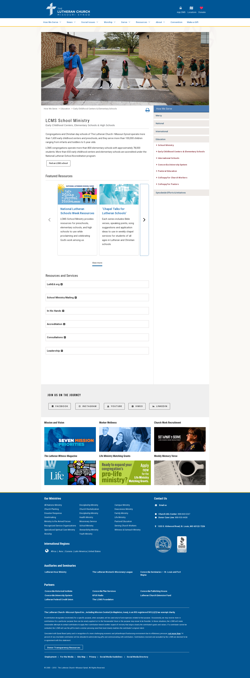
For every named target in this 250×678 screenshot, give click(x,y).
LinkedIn (159, 406)
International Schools (168, 158)
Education (65, 109)
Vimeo (137, 406)
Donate (202, 12)
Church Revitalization (89, 509)
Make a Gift (192, 22)
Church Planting (51, 509)
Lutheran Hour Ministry (55, 572)
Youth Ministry (85, 534)
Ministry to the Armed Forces (57, 521)
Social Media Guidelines (111, 657)
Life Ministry (120, 517)
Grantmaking (50, 517)
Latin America (80, 551)
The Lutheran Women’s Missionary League (112, 572)
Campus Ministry (122, 505)
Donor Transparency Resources (63, 647)
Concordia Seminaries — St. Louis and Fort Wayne (160, 573)
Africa (53, 551)
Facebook (59, 406)
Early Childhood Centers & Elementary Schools (95, 109)
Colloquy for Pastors (168, 184)
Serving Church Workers (125, 526)
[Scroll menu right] (144, 220)
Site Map (81, 657)
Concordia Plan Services (104, 591)
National (160, 123)
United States (94, 551)
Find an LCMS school (58, 163)
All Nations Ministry (53, 505)
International (162, 131)
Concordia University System (172, 164)
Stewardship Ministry (88, 530)
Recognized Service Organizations (60, 526)
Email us (163, 505)
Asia (61, 551)
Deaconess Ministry (124, 509)
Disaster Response (53, 513)
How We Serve (50, 22)
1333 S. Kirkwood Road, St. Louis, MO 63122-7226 (181, 526)
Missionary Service (88, 521)
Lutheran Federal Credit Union (59, 599)
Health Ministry (86, 517)
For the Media (66, 657)
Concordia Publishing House (153, 591)
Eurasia (68, 551)
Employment (50, 657)
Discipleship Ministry (88, 505)
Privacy (92, 657)
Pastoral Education (167, 171)
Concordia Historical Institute (58, 591)
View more (97, 262)
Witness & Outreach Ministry (128, 530)
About (159, 22)
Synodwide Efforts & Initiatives (171, 192)
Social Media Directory (137, 657)
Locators (192, 12)
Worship (108, 22)
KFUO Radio (97, 595)
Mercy (159, 115)
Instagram (87, 406)
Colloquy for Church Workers (172, 177)
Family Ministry (121, 513)
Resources (141, 22)
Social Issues (88, 22)
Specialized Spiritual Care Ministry (59, 530)
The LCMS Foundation (102, 599)
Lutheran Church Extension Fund (155, 595)
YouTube (114, 406)
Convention (176, 22)
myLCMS (181, 12)
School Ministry (166, 145)
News (70, 22)
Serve (124, 22)
